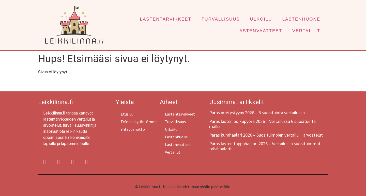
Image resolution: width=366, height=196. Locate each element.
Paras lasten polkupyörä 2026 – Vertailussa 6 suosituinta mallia (262, 123)
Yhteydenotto (133, 129)
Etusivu (127, 114)
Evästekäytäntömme (139, 121)
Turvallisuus (221, 19)
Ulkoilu (261, 19)
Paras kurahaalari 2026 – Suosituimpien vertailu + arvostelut (266, 135)
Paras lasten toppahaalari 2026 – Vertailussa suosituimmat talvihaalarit (265, 146)
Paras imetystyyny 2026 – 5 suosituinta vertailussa (257, 113)
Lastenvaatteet (259, 30)
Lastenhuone (301, 19)
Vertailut (306, 30)
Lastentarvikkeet (165, 19)
